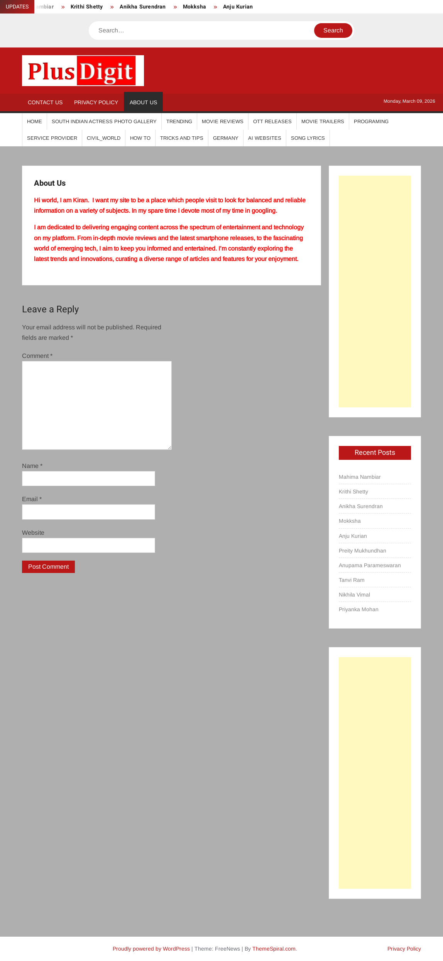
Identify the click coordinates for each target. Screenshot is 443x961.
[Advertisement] (375, 291)
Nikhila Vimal (354, 595)
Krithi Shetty (87, 7)
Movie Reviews (222, 121)
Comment (37, 356)
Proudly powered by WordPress (151, 949)
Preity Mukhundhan (362, 550)
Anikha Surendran (143, 7)
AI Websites (264, 138)
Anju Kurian (238, 7)
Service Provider (52, 138)
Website (33, 532)
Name (32, 466)
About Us (143, 102)
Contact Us (45, 102)
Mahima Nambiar (360, 477)
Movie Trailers (322, 121)
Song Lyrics (308, 138)
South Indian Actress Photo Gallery (104, 121)
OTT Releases (272, 121)
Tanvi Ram (352, 580)
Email (32, 499)
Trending (179, 121)
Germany (225, 138)
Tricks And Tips (181, 138)
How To (140, 138)
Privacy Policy (96, 102)
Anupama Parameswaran (370, 565)
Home (34, 121)
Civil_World (103, 138)
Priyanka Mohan (359, 609)
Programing (371, 121)
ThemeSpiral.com (274, 949)
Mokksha (194, 7)
